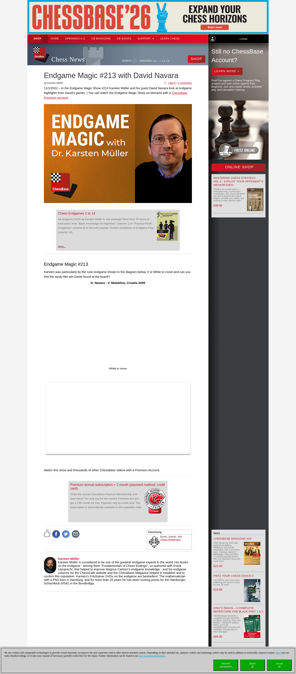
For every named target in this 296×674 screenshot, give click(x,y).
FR (167, 61)
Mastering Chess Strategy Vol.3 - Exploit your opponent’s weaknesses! (238, 181)
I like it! (172, 83)
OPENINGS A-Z (75, 38)
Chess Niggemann (170, 539)
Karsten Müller (68, 558)
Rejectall (252, 665)
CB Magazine (101, 38)
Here (278, 652)
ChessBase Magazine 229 (232, 538)
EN (159, 61)
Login (243, 39)
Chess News (68, 59)
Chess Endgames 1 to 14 (76, 213)
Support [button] (146, 38)
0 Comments (185, 83)
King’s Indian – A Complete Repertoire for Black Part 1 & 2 (238, 609)
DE (155, 61)
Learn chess (170, 38)
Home (55, 38)
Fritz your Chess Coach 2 (234, 575)
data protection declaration (152, 655)
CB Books (124, 38)
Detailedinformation (226, 665)
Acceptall (279, 665)
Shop (37, 38)
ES (163, 61)
